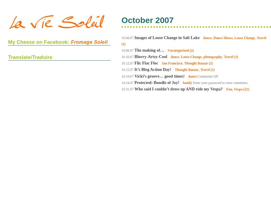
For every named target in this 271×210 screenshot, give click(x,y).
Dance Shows (223, 38)
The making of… (149, 50)
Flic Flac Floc (146, 63)
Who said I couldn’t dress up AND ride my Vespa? (179, 89)
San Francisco (172, 63)
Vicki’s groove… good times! (160, 76)
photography (212, 57)
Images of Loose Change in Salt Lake (167, 37)
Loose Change (244, 38)
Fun (229, 89)
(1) (123, 44)
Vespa (238, 89)
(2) (192, 50)
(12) (246, 89)
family (187, 83)
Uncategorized (178, 50)
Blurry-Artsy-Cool (151, 56)
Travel (261, 38)
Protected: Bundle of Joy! (157, 82)
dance (207, 38)
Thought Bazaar (196, 63)
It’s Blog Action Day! (153, 69)
